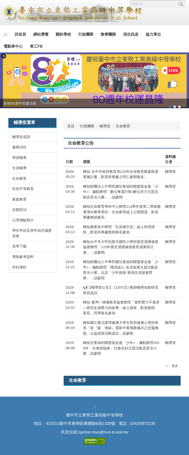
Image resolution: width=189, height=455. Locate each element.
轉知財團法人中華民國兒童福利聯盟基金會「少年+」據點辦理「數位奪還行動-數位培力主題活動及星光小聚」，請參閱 (120, 191)
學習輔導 (19, 158)
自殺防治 (19, 210)
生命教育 (19, 178)
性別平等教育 (23, 189)
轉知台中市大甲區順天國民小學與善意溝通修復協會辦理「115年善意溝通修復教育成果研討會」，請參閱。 (120, 247)
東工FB (36, 46)
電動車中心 (13, 46)
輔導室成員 (21, 137)
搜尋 (180, 4)
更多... (176, 366)
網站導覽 (41, 34)
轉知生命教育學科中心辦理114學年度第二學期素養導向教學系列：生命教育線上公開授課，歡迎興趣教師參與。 (122, 211)
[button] (3, 56)
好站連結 (19, 267)
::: (5, 34)
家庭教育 (19, 199)
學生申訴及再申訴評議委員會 (32, 233)
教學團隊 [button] (108, 34)
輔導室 (105, 126)
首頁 (70, 126)
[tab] (169, 107)
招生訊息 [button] (131, 34)
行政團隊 (87, 126)
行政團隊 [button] (86, 34)
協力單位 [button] (153, 34)
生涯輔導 (19, 168)
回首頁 (20, 34)
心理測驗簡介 (23, 220)
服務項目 (19, 147)
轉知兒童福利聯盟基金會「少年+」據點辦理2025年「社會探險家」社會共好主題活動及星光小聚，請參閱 (121, 348)
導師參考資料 (23, 257)
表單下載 (19, 246)
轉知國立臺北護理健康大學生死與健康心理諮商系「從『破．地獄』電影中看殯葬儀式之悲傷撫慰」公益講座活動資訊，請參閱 (120, 327)
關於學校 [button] (63, 34)
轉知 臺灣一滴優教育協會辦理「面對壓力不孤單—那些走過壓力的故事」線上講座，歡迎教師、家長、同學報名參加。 (121, 307)
